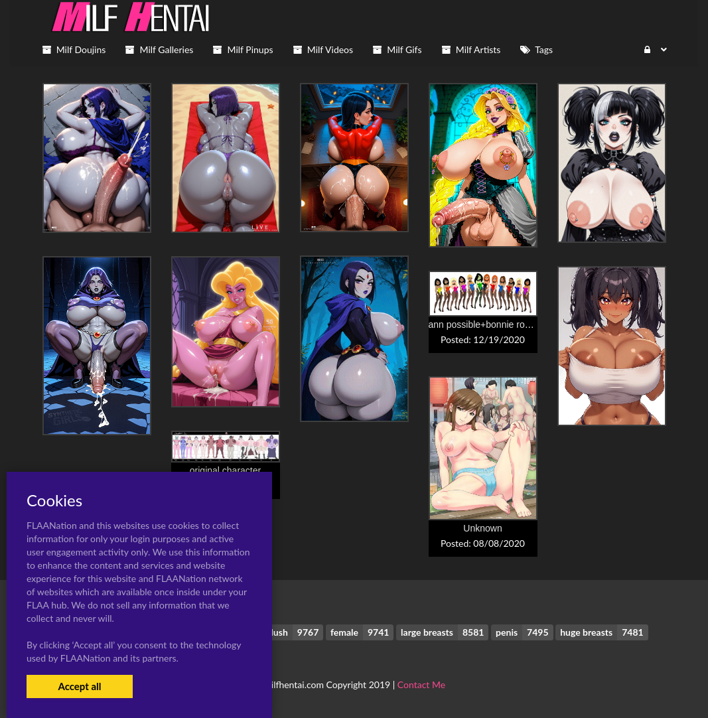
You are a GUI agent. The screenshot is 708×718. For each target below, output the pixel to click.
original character (225, 470)
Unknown (482, 528)
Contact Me (421, 684)
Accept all (79, 686)
